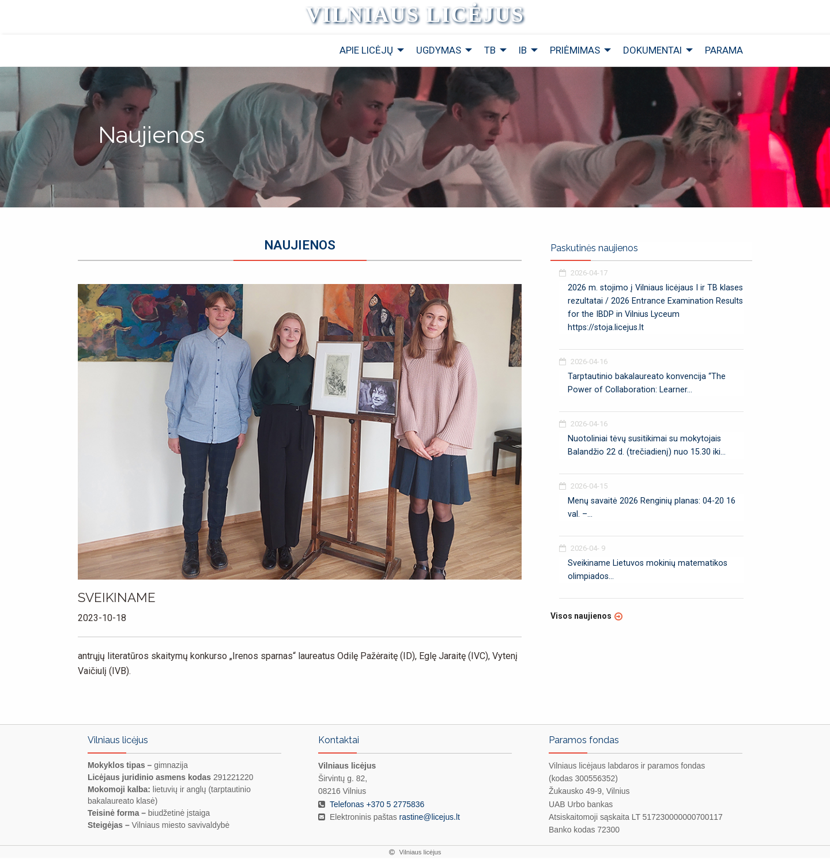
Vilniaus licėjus (414, 15)
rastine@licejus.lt (429, 817)
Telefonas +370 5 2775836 (377, 804)
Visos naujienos (581, 617)
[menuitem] (368, 51)
